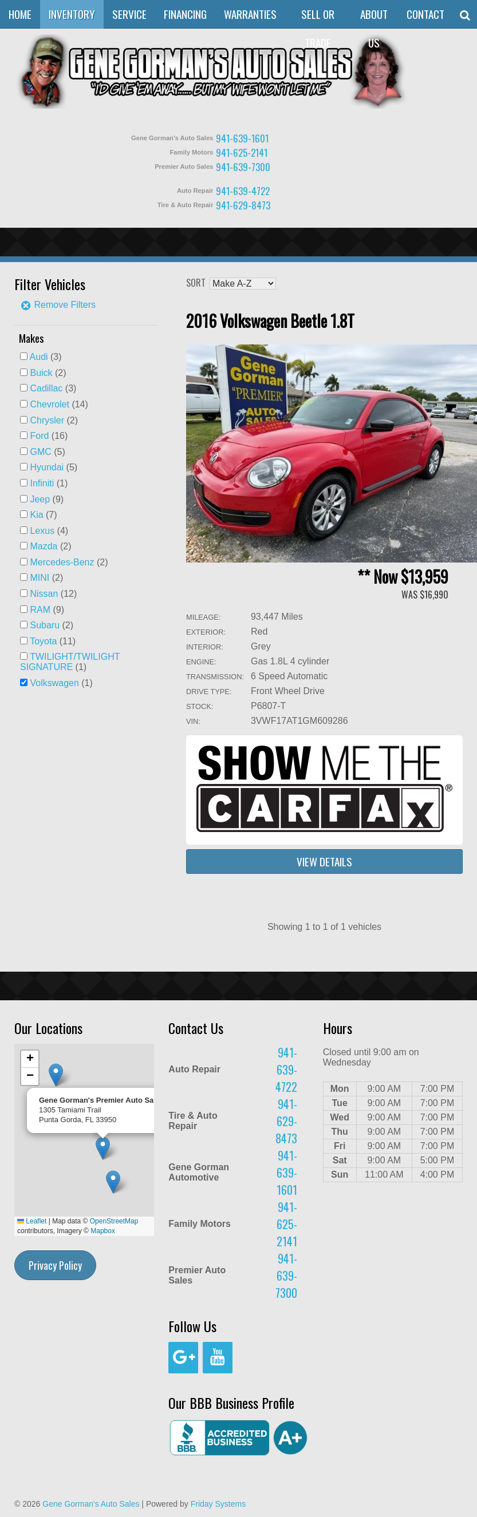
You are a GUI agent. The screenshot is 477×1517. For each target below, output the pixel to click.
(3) (46, 357)
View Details (324, 861)
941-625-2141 (241, 152)
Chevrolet (49, 404)
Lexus (42, 531)
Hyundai (47, 467)
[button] (113, 1182)
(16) (49, 436)
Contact (425, 14)
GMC (40, 452)
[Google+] (183, 1357)
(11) (53, 641)
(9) (47, 499)
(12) (53, 594)
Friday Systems (218, 1503)
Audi (39, 357)
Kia (36, 515)
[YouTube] (217, 1357)
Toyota (43, 641)
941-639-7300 (243, 167)
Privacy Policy (55, 1265)
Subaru (45, 625)
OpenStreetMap (114, 1221)
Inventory (72, 14)
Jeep (40, 499)
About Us (374, 28)
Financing (185, 14)
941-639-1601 (242, 138)
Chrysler (47, 420)
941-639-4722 (243, 191)
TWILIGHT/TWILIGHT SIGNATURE (70, 662)
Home (20, 14)
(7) (43, 515)
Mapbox (102, 1231)
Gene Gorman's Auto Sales (90, 1503)
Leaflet (31, 1221)
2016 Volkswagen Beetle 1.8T (270, 320)
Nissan (44, 594)
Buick (41, 373)
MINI (39, 578)
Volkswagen (54, 683)
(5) (47, 452)
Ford (39, 436)
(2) (48, 373)
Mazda (43, 546)
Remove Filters (58, 305)
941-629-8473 (243, 205)
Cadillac (46, 388)
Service (129, 14)
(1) (49, 483)
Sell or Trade (317, 28)
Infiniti (42, 483)
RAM (40, 610)
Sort (196, 283)
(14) (59, 404)
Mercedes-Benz (62, 562)
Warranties (250, 14)
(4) (49, 531)
